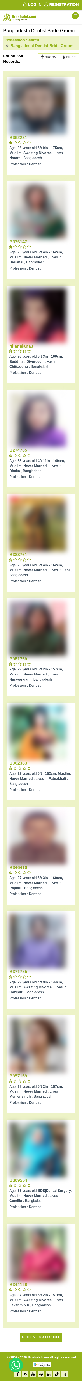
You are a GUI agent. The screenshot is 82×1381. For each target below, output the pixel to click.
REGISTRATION (61, 4)
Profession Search (22, 40)
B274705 (18, 450)
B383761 (18, 554)
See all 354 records (41, 1337)
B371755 (18, 971)
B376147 (18, 241)
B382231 (18, 137)
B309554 (18, 1180)
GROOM (48, 57)
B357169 (18, 1076)
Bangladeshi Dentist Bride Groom (41, 46)
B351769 (18, 658)
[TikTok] (56, 1374)
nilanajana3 (21, 346)
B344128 (18, 1284)
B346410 (18, 867)
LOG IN (32, 4)
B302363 (18, 763)
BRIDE (69, 57)
